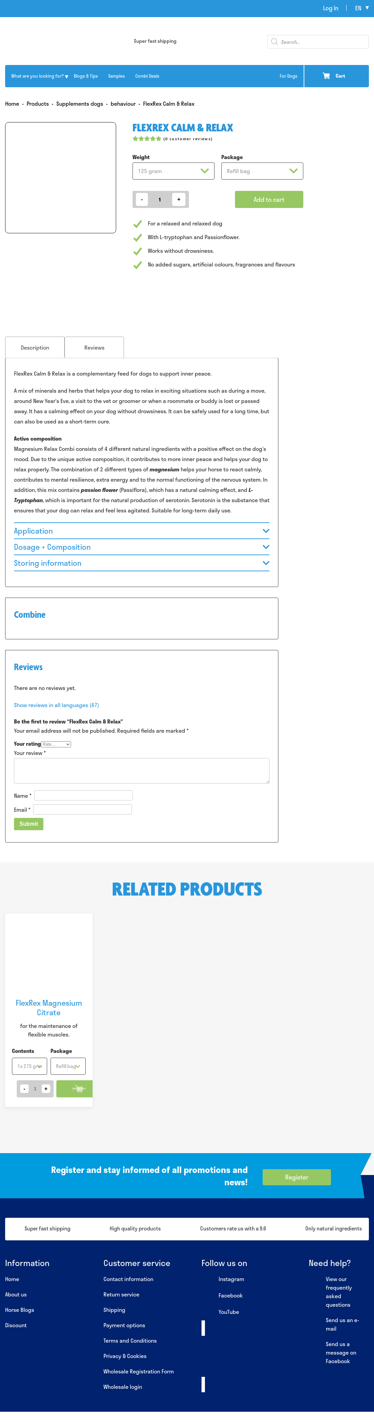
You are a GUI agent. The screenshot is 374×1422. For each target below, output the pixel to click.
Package (232, 157)
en (358, 7)
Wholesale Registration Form (138, 1371)
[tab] (35, 347)
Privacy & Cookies (125, 1356)
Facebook (222, 1296)
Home (12, 1279)
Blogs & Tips (86, 76)
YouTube (220, 1312)
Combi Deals (147, 76)
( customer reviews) (187, 138)
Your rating (27, 743)
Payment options (124, 1325)
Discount (16, 1325)
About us (16, 1294)
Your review (30, 752)
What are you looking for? (37, 76)
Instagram (223, 1279)
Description (35, 347)
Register (296, 1177)
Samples (116, 76)
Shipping (114, 1309)
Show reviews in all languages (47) (56, 705)
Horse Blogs (19, 1309)
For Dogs (288, 76)
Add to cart (269, 199)
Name (22, 795)
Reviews (94, 347)
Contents (23, 1050)
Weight (141, 157)
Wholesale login (122, 1386)
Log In (330, 8)
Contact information (128, 1279)
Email (22, 809)
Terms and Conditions (130, 1340)
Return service (121, 1294)
